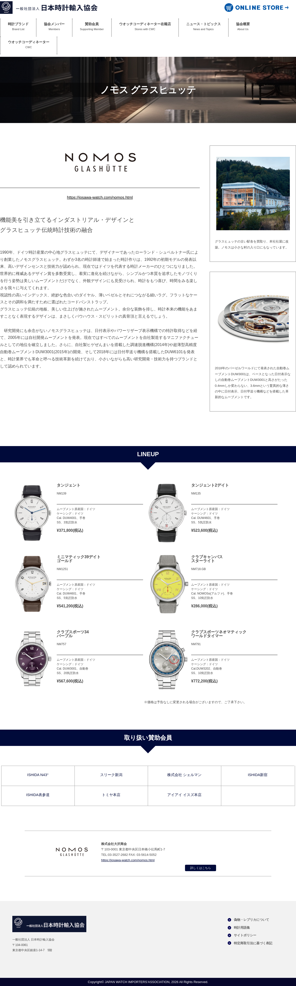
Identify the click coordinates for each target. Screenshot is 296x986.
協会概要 (243, 27)
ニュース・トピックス (203, 27)
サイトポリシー (245, 935)
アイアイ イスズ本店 (184, 795)
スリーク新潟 (111, 775)
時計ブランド (18, 27)
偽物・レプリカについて (251, 920)
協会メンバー (54, 27)
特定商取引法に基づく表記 (253, 943)
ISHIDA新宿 (257, 775)
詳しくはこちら (200, 868)
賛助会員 (92, 27)
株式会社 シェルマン (184, 775)
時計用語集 (242, 927)
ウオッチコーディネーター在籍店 (145, 27)
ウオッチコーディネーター (28, 45)
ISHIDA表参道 (38, 795)
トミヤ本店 (111, 795)
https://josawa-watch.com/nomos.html (100, 197)
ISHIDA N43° (38, 775)
